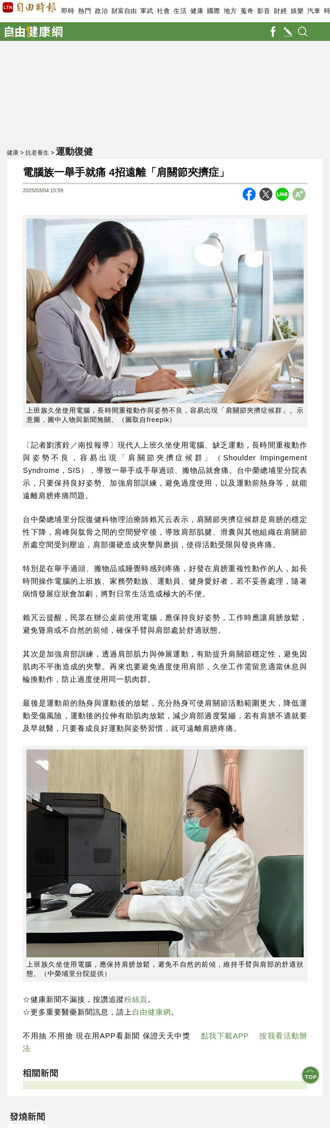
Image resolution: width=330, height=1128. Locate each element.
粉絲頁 (136, 999)
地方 (230, 10)
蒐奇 (246, 10)
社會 (163, 10)
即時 (67, 10)
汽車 (313, 10)
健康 (196, 10)
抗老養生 (37, 152)
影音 (263, 10)
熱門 (84, 10)
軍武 (146, 10)
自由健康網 (151, 1012)
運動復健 (74, 151)
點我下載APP (225, 1036)
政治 (101, 10)
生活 (180, 10)
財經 (280, 10)
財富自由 (123, 10)
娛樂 (297, 10)
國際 (213, 10)
